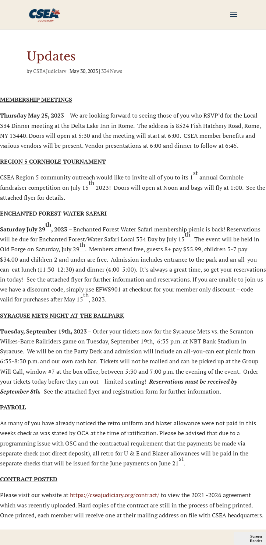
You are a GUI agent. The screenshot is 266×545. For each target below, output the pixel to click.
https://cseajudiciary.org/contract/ (114, 495)
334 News (111, 70)
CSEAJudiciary (49, 70)
